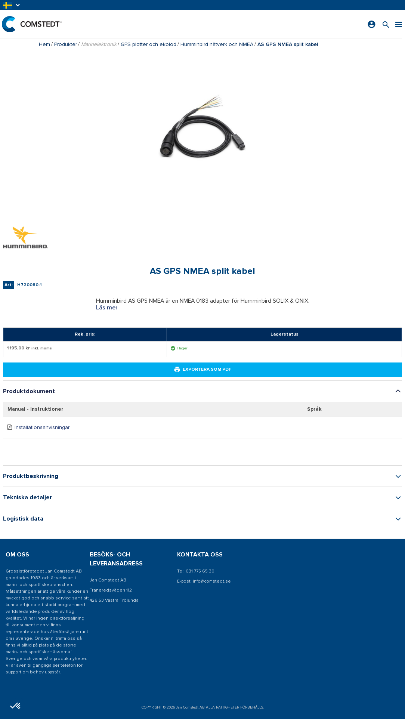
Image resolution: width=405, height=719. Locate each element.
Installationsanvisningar (42, 427)
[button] (12, 5)
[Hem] (32, 24)
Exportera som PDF (202, 369)
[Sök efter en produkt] (385, 24)
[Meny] (398, 24)
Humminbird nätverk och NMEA (216, 44)
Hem (44, 44)
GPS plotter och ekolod (148, 44)
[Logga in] (371, 24)
